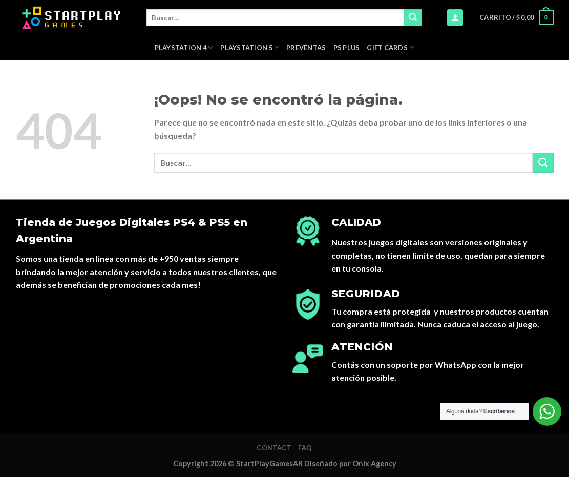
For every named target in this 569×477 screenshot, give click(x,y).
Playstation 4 (184, 47)
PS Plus (346, 48)
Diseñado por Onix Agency (350, 463)
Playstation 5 (249, 47)
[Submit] (413, 18)
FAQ (305, 448)
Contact (274, 448)
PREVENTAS (306, 48)
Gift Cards (390, 47)
